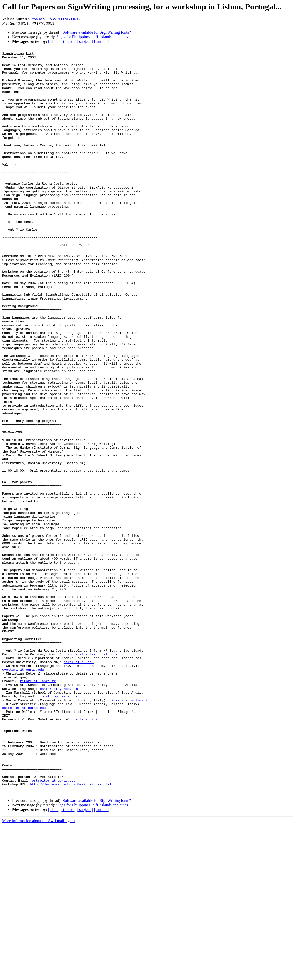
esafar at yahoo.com (59, 816)
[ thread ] (68, 41)
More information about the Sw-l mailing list (38, 968)
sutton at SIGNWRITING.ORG (54, 19)
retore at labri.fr (38, 807)
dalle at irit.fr (90, 853)
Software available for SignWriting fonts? (96, 32)
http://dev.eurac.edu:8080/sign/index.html (70, 931)
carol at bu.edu (79, 784)
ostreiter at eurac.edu (24, 839)
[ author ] (101, 41)
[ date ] (54, 41)
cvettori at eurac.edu (23, 793)
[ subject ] (85, 41)
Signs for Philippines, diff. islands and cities (92, 37)
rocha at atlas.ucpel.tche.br (95, 775)
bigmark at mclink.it (129, 830)
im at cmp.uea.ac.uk (59, 825)
